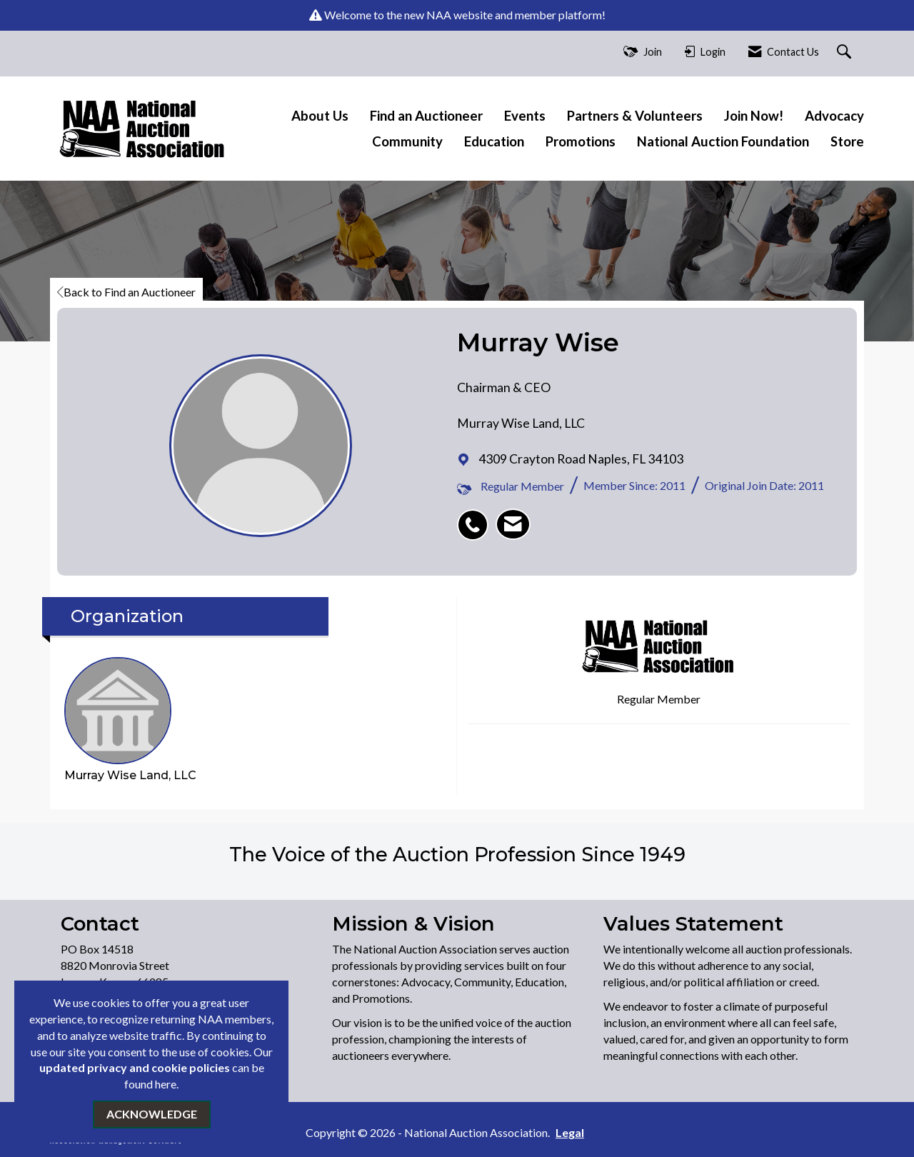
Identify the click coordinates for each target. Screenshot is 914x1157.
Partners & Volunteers (635, 116)
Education (494, 141)
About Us (319, 116)
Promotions (581, 141)
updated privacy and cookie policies (134, 1067)
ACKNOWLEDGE (151, 1114)
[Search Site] (846, 52)
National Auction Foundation (723, 141)
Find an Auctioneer (426, 116)
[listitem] (476, 517)
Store (847, 141)
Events (525, 116)
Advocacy (834, 116)
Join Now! (753, 116)
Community (407, 141)
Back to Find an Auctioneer (126, 292)
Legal (570, 1132)
